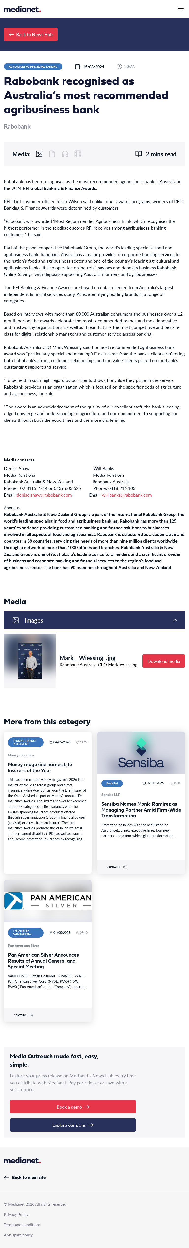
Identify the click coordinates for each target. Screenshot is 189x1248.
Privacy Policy (16, 1214)
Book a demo (73, 1107)
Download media (163, 661)
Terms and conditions (22, 1224)
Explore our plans (72, 1125)
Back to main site (25, 1177)
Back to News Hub (31, 34)
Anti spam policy (18, 1235)
